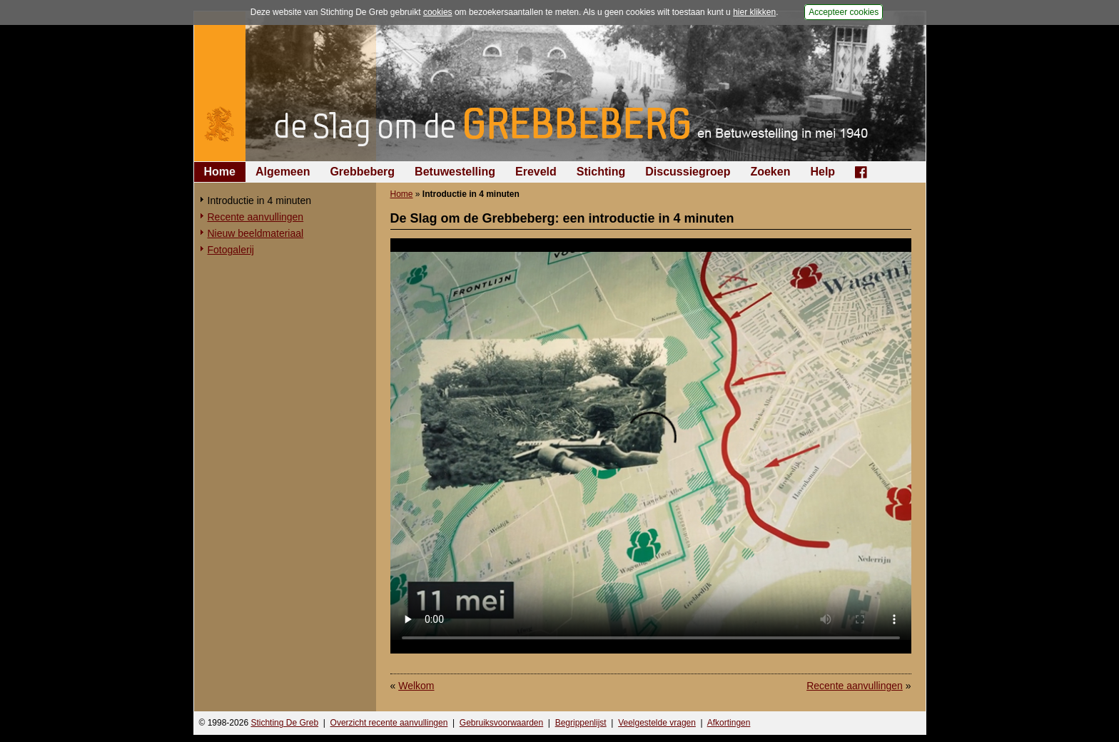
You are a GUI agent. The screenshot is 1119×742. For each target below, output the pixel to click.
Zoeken (770, 172)
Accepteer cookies (844, 12)
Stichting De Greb (284, 723)
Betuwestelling (455, 172)
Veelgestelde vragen (657, 723)
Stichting (601, 172)
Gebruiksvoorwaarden (501, 723)
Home (220, 172)
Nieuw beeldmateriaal (256, 233)
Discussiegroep (687, 172)
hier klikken (754, 12)
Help (822, 172)
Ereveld (536, 172)
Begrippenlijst (581, 723)
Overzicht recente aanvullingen (389, 723)
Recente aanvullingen (256, 217)
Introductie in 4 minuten (260, 200)
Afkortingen (729, 723)
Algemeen (282, 172)
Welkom (416, 685)
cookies (437, 12)
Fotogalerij (231, 249)
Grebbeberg (362, 172)
